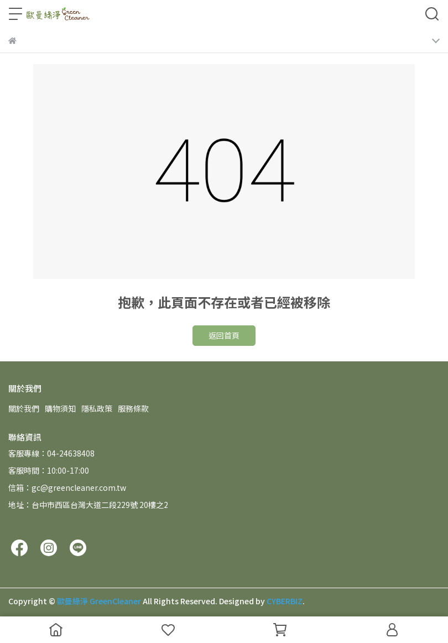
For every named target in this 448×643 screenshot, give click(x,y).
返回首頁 (224, 335)
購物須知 (60, 408)
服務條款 (133, 408)
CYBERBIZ (285, 600)
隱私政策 (96, 408)
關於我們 (23, 408)
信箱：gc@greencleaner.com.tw (67, 487)
